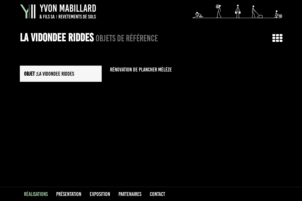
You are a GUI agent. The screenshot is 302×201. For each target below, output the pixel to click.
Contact (157, 194)
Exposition (100, 194)
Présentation (68, 194)
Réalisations (36, 194)
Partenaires (129, 194)
